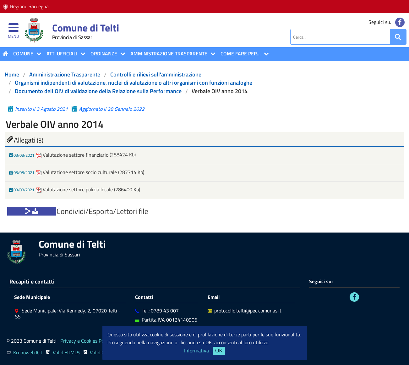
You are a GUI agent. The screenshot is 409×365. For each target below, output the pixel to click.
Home (12, 74)
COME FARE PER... (241, 53)
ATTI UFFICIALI (61, 53)
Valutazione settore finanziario (73, 155)
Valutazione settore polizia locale (75, 189)
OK (218, 350)
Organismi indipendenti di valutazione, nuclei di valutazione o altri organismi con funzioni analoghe (133, 82)
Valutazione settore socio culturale (77, 172)
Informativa (196, 350)
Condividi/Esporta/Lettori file (102, 211)
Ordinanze (103, 53)
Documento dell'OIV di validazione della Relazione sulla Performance (98, 91)
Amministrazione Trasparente (168, 53)
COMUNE (23, 53)
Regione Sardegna (29, 6)
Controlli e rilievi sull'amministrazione (155, 74)
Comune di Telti (85, 27)
